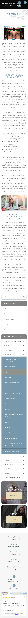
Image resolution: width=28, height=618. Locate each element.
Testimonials (7, 324)
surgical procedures (10, 469)
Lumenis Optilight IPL (11, 438)
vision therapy (8, 350)
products (6, 346)
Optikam (8, 372)
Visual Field (8, 433)
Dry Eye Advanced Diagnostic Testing (14, 416)
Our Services (7, 314)
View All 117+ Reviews (7, 599)
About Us (6, 308)
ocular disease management (12, 477)
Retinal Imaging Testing (12, 382)
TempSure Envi (10, 398)
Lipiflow (7, 409)
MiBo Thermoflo (10, 366)
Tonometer (8, 404)
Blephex (7, 427)
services (6, 460)
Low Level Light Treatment (13, 393)
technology (7, 354)
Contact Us (7, 330)
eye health (7, 456)
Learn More (13, 495)
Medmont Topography (12, 451)
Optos (7, 422)
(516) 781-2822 (14, 588)
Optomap (8, 377)
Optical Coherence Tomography (11, 360)
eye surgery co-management (13, 341)
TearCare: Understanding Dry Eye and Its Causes (14, 445)
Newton (7, 388)
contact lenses (8, 464)
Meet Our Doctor (9, 319)
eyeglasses (7, 473)
